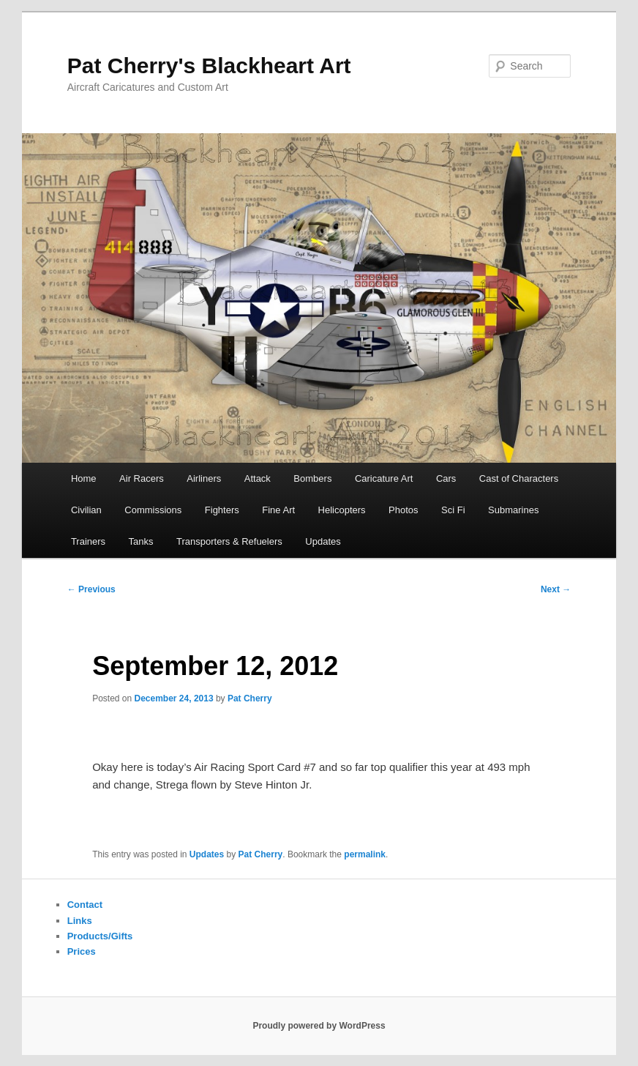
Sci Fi (453, 509)
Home (84, 478)
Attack (257, 478)
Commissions (152, 509)
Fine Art (278, 509)
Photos (403, 509)
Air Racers (141, 478)
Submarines (513, 509)
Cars (446, 478)
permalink (365, 854)
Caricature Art (384, 478)
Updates (322, 541)
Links (79, 920)
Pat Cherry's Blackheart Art (209, 65)
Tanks (141, 541)
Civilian (86, 509)
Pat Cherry (250, 698)
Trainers (88, 541)
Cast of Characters (518, 478)
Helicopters (342, 509)
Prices (81, 951)
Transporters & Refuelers (229, 541)
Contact (84, 904)
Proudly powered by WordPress (318, 1026)
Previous (91, 589)
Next (556, 589)
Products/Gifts (100, 936)
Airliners (204, 478)
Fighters (222, 509)
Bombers (312, 478)
